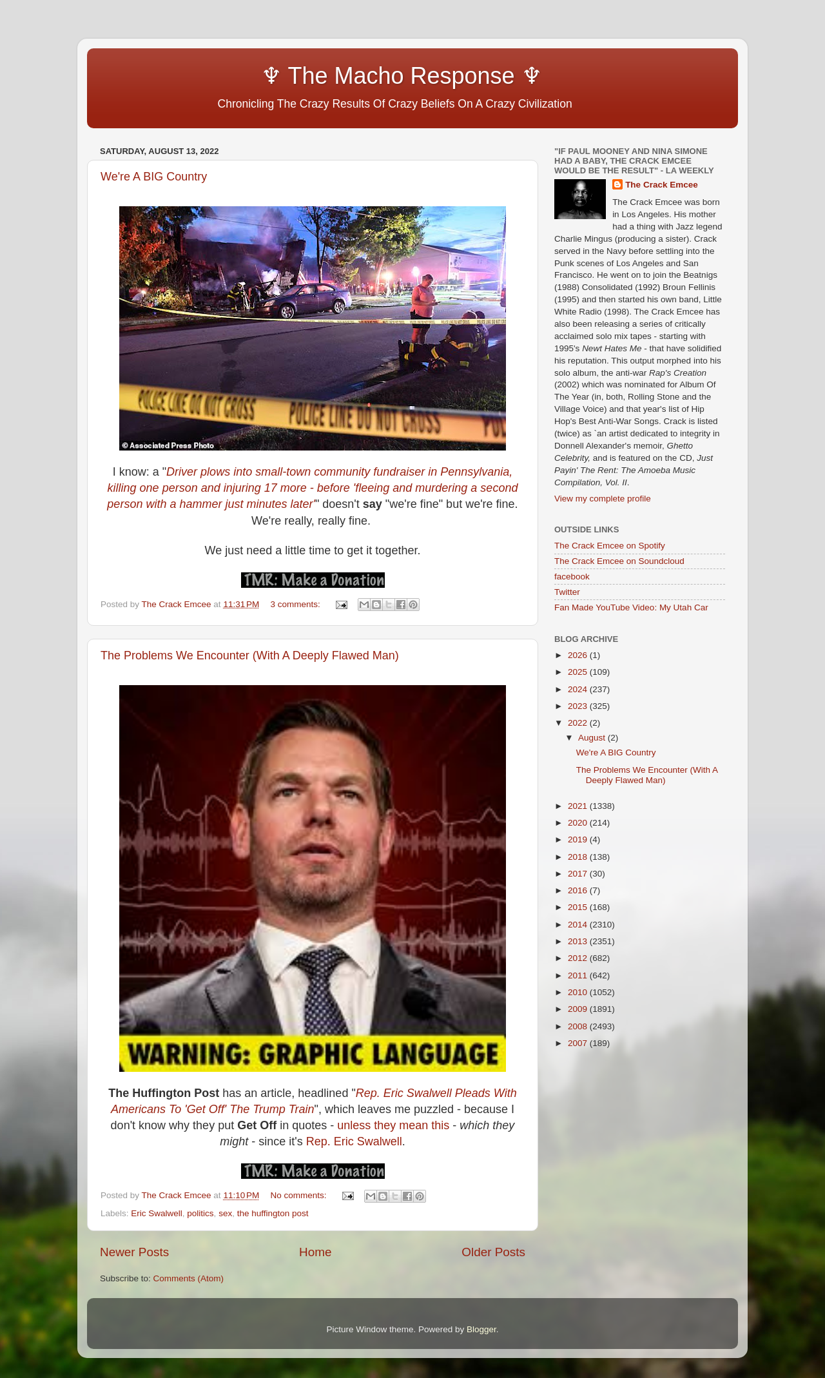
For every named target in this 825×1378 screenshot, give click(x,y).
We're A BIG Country (154, 176)
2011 (579, 975)
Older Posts (493, 1252)
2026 (579, 655)
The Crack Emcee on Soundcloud (619, 561)
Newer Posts (134, 1252)
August (593, 737)
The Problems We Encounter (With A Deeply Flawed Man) (250, 655)
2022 (579, 723)
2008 (579, 1026)
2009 (579, 1009)
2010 (579, 992)
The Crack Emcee (661, 184)
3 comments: (297, 604)
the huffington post (273, 1213)
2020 (579, 823)
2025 (579, 672)
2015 (579, 907)
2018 (579, 857)
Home (315, 1252)
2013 (579, 941)
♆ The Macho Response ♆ (324, 76)
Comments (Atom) (188, 1278)
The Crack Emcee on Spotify (609, 545)
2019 (579, 839)
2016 (579, 890)
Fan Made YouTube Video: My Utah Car (631, 607)
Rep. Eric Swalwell (354, 1141)
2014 (579, 924)
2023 (579, 706)
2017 (579, 873)
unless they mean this (393, 1125)
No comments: (300, 1195)
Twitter (567, 592)
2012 (579, 958)
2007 (579, 1043)
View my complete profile (602, 498)
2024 (579, 689)
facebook (572, 576)
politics (200, 1213)
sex (225, 1213)
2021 (579, 806)
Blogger (481, 1329)
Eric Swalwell (156, 1213)
